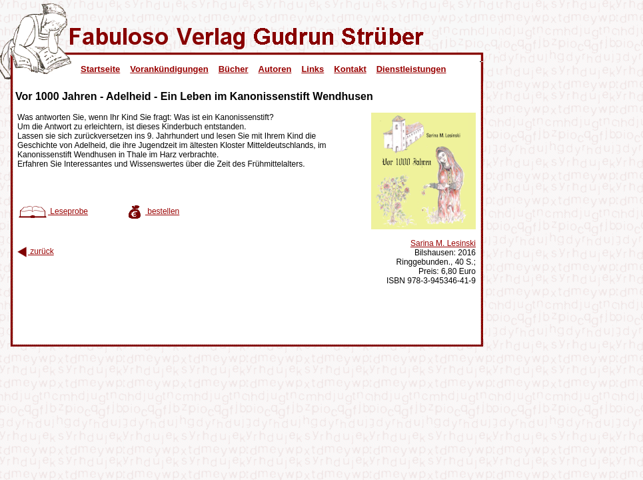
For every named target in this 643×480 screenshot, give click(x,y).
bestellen (152, 211)
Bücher (234, 69)
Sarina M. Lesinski (443, 243)
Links (312, 69)
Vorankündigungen (169, 69)
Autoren (275, 69)
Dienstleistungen (411, 69)
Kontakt (350, 69)
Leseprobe (52, 211)
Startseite (100, 69)
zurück (35, 251)
